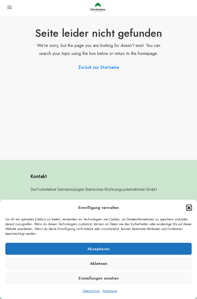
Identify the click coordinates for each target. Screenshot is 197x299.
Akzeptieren (98, 249)
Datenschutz (91, 291)
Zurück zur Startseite (98, 67)
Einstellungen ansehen (99, 278)
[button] (189, 207)
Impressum (109, 291)
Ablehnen (98, 263)
